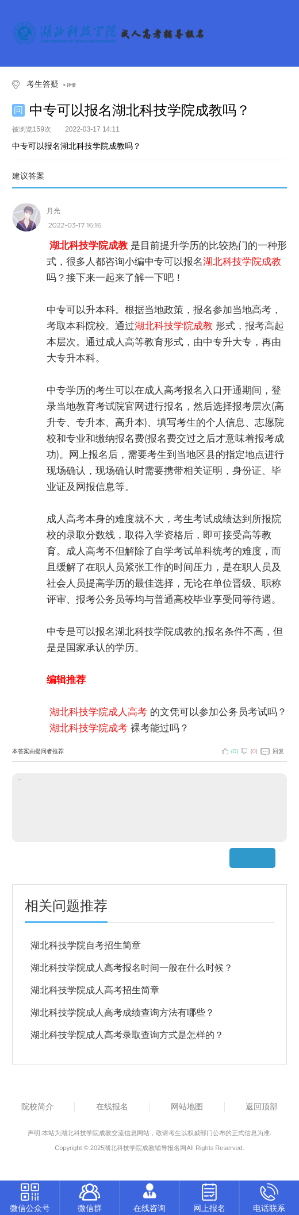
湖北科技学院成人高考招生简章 (94, 990)
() (230, 751)
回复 (272, 751)
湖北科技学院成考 (88, 728)
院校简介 (37, 1106)
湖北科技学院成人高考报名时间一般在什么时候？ (131, 968)
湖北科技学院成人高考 (98, 712)
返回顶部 (262, 1106)
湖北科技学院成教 (174, 325)
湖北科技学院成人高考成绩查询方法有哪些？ (122, 1012)
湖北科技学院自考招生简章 (85, 945)
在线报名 (112, 1106)
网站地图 (187, 1106)
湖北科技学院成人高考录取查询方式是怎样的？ (127, 1035)
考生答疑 (42, 83)
